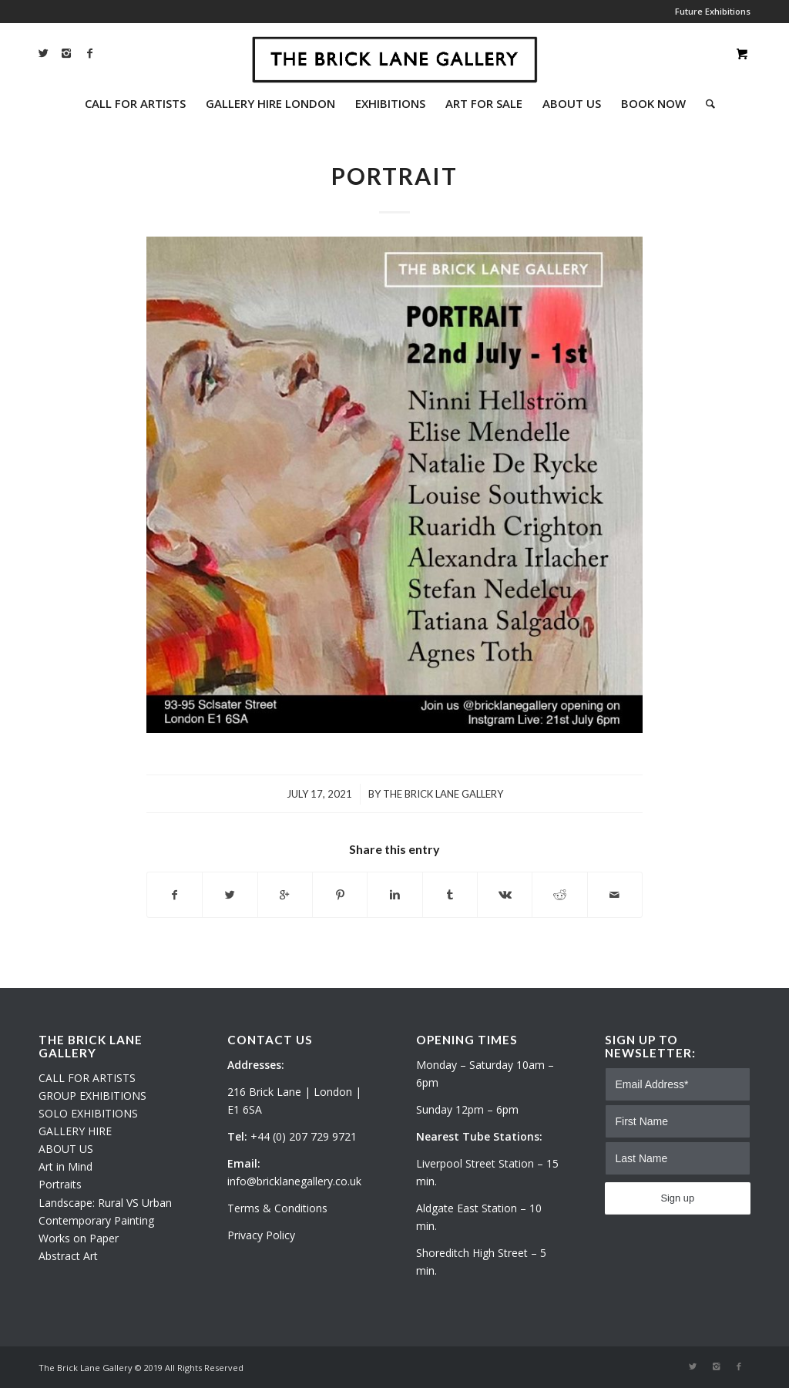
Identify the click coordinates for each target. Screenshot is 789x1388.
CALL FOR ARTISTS (87, 1077)
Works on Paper (79, 1238)
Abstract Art (68, 1256)
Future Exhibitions (712, 11)
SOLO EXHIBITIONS (88, 1113)
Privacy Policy (261, 1235)
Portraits (60, 1184)
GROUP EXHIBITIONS (92, 1095)
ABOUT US (66, 1148)
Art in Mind (65, 1166)
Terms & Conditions (277, 1208)
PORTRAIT (394, 176)
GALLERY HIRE (75, 1131)
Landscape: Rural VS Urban (105, 1202)
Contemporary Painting (96, 1220)
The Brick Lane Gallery (443, 794)
